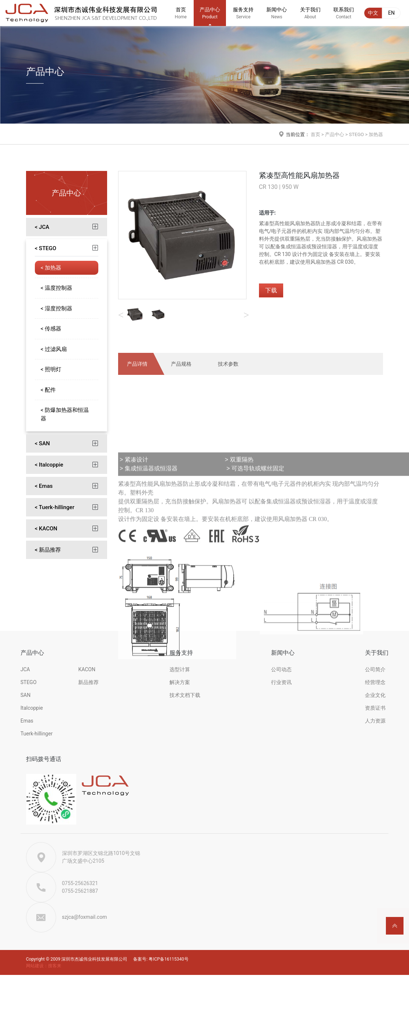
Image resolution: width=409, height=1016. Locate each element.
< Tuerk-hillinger (54, 507)
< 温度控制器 (56, 288)
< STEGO (45, 248)
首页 (181, 16)
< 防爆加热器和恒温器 (65, 414)
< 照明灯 (51, 369)
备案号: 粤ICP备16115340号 (160, 959)
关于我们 (310, 16)
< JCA (42, 227)
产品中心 (210, 16)
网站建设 (35, 965)
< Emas (44, 486)
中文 (373, 13)
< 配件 (48, 390)
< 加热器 (51, 267)
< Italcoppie (49, 464)
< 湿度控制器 (56, 308)
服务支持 (243, 16)
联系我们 (343, 16)
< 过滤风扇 (54, 349)
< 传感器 (51, 328)
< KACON (46, 528)
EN (391, 13)
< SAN (42, 443)
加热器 (376, 134)
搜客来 (54, 965)
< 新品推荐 (48, 550)
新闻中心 (276, 16)
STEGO (356, 134)
